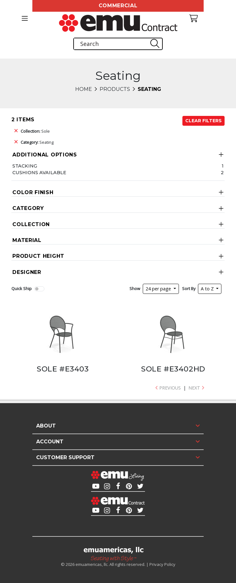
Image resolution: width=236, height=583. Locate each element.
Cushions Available (39, 172)
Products (115, 89)
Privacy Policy (162, 564)
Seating (37, 142)
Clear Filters (203, 121)
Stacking (24, 166)
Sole (35, 131)
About (46, 426)
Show (134, 288)
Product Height (38, 256)
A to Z (208, 289)
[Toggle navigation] (24, 18)
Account (49, 442)
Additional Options (44, 155)
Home (83, 89)
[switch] (39, 288)
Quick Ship (21, 288)
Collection (31, 224)
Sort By (188, 288)
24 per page (159, 289)
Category (28, 208)
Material (27, 240)
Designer (26, 272)
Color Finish (32, 192)
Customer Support (65, 457)
